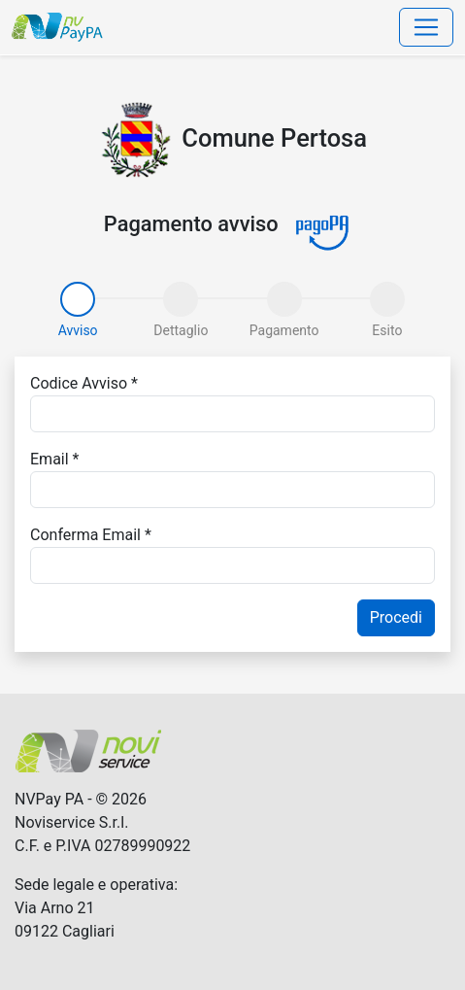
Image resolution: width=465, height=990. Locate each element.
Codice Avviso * (84, 383)
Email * (54, 459)
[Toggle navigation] (426, 27)
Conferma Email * (90, 535)
